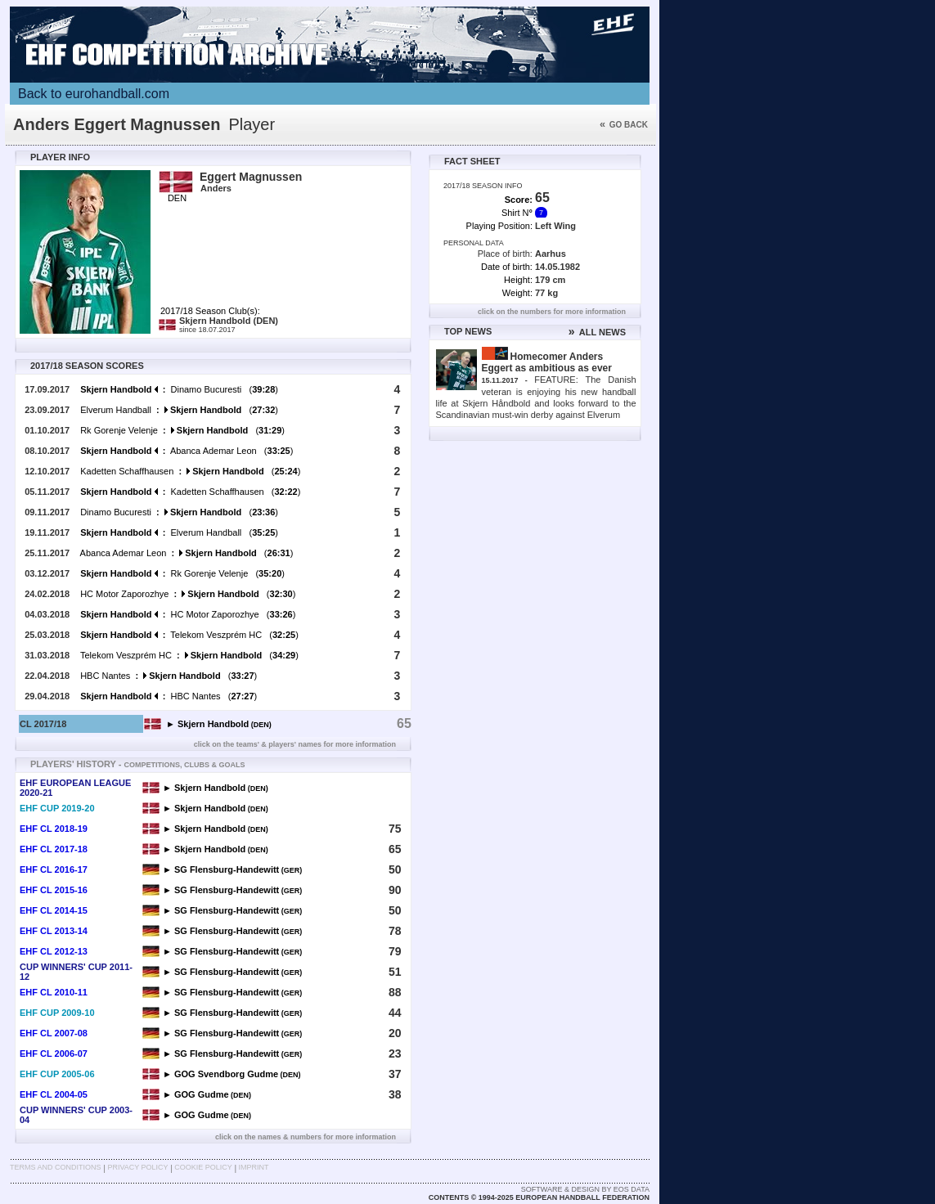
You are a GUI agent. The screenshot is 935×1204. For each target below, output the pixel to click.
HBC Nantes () (168, 676)
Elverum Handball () (179, 410)
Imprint (254, 1167)
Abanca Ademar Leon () (186, 451)
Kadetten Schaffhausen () (190, 471)
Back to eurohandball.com (93, 94)
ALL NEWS (597, 332)
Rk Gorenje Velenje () (182, 430)
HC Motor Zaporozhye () (187, 594)
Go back (624, 124)
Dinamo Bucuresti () (179, 389)
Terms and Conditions (55, 1167)
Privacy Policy (137, 1167)
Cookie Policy (203, 1167)
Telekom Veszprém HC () (189, 635)
